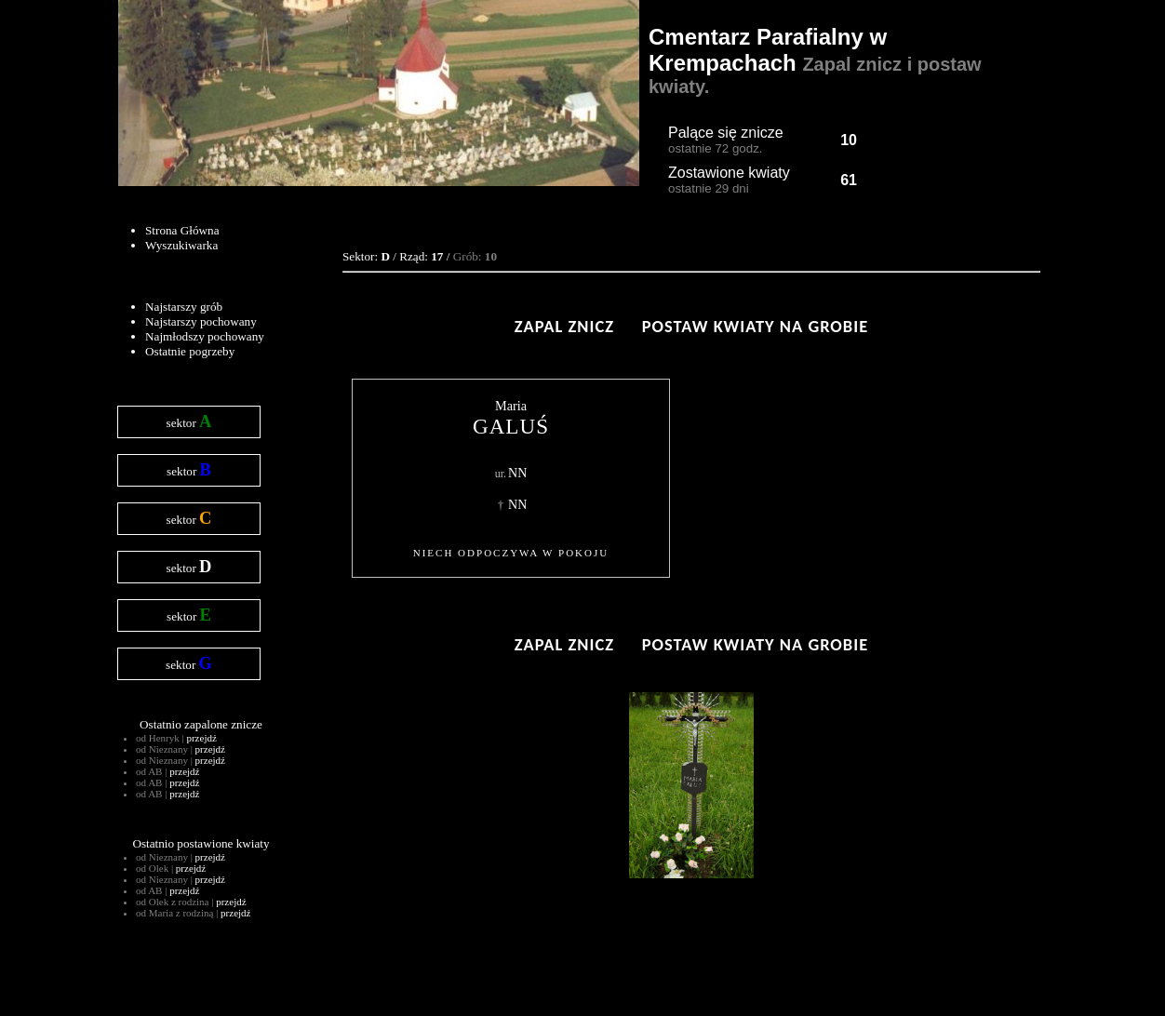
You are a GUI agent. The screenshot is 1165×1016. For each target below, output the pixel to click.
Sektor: (366, 256)
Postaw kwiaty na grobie (755, 326)
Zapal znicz (564, 326)
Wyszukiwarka (181, 245)
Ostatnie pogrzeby (189, 351)
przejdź (201, 737)
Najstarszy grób (183, 307)
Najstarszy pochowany (201, 321)
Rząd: (421, 256)
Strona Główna (182, 230)
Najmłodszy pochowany (204, 336)
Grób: (475, 256)
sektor (189, 421)
